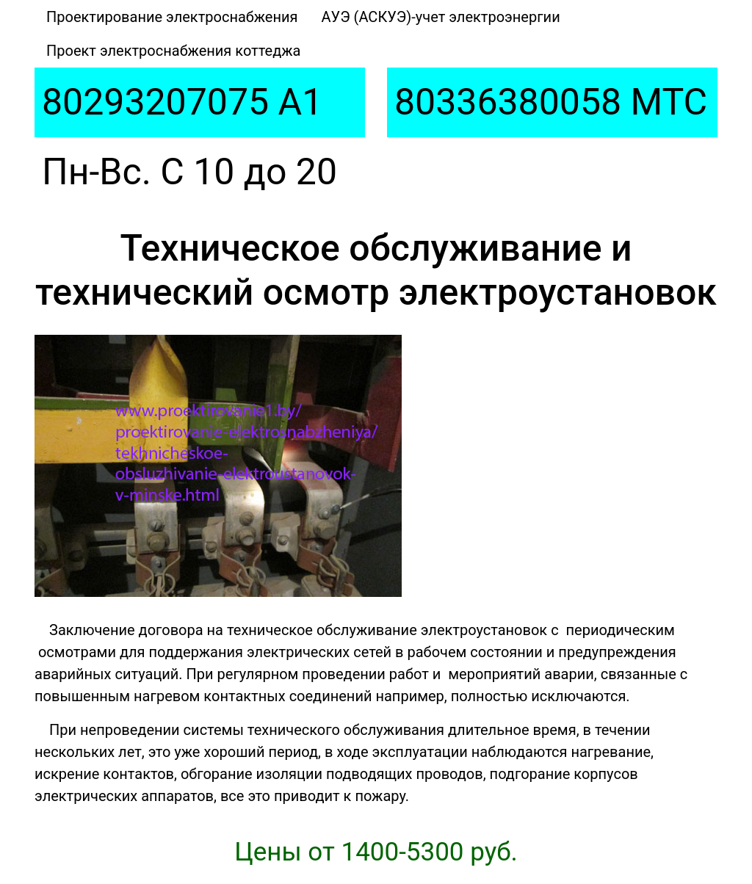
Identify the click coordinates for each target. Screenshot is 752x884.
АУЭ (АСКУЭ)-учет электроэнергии (441, 17)
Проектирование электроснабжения (172, 17)
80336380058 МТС (550, 102)
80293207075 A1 (182, 102)
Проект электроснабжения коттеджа (173, 50)
